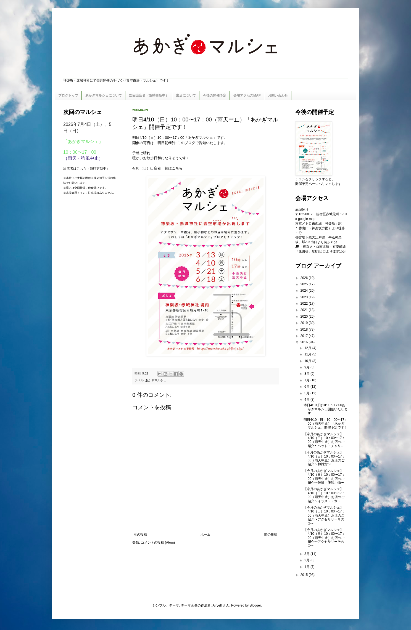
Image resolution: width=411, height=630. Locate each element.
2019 (305, 323)
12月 (308, 348)
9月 (307, 367)
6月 (307, 387)
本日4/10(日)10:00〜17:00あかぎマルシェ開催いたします (325, 409)
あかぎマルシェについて (103, 95)
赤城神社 (302, 210)
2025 (305, 284)
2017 (305, 336)
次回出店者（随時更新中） (149, 95)
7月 (307, 380)
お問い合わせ (278, 95)
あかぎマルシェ (156, 380)
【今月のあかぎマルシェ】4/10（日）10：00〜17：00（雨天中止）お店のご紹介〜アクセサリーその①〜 (324, 538)
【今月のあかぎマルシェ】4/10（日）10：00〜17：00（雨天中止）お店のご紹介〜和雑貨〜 (324, 458)
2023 (305, 297)
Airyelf (217, 605)
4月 (307, 400)
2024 (305, 291)
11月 (308, 354)
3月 (307, 554)
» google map (305, 219)
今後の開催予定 (214, 95)
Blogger (255, 605)
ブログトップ (68, 95)
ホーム (205, 534)
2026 (305, 278)
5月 (307, 393)
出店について (186, 95)
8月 (307, 374)
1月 (307, 567)
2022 (305, 303)
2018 (305, 329)
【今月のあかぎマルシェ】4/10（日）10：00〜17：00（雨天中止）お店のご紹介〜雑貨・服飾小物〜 (324, 477)
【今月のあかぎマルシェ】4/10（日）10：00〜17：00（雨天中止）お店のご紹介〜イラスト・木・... (324, 495)
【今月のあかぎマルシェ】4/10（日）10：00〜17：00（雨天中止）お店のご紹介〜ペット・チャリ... (324, 440)
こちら (177, 168)
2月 (307, 560)
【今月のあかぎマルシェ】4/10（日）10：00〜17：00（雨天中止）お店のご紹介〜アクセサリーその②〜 (324, 515)
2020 (305, 316)
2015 (305, 575)
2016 (305, 342)
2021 (305, 310)
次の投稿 (140, 534)
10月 (308, 361)
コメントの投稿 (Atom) (158, 542)
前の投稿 (270, 534)
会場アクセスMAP (247, 95)
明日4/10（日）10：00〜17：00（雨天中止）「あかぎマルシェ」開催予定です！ (325, 424)
